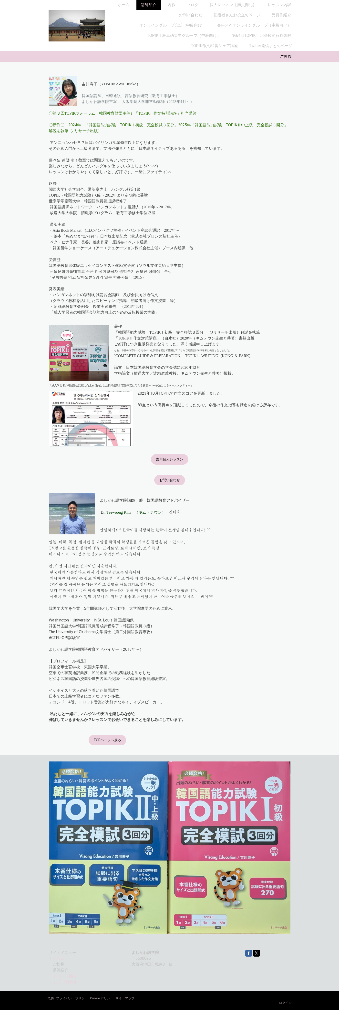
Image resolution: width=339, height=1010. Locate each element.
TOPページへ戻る (107, 740)
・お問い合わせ (63, 982)
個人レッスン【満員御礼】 (233, 4)
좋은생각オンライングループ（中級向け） (254, 25)
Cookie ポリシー (101, 998)
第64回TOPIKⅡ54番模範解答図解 (261, 35)
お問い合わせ (190, 15)
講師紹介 (148, 4)
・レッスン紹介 (63, 976)
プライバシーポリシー (72, 998)
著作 (171, 4)
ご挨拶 (286, 56)
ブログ (192, 4)
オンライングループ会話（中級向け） (172, 25)
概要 (51, 998)
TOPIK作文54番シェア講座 (214, 45)
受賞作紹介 (281, 15)
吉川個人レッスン (169, 459)
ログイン (285, 1003)
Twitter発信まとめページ (270, 45)
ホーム (124, 4)
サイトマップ (124, 998)
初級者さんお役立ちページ (237, 15)
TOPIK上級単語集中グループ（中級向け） (184, 35)
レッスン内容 (279, 4)
